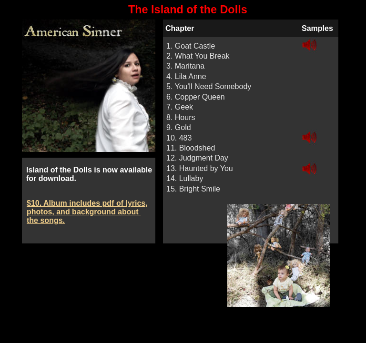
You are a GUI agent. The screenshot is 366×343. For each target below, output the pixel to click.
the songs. (46, 220)
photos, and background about (84, 212)
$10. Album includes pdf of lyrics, (87, 203)
